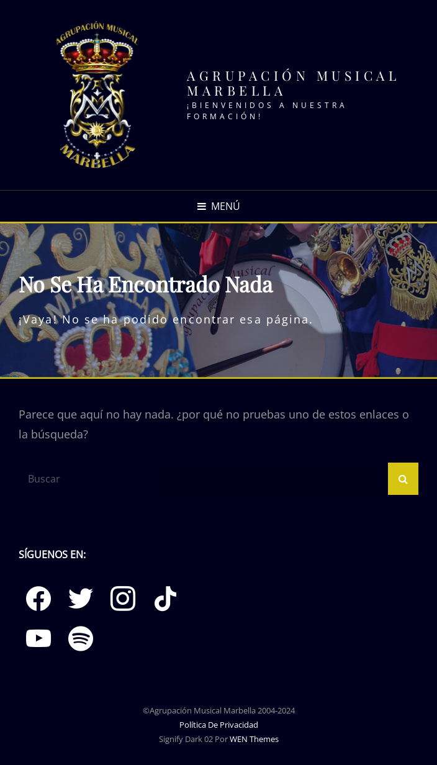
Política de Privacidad (218, 724)
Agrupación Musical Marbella (293, 82)
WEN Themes (254, 739)
